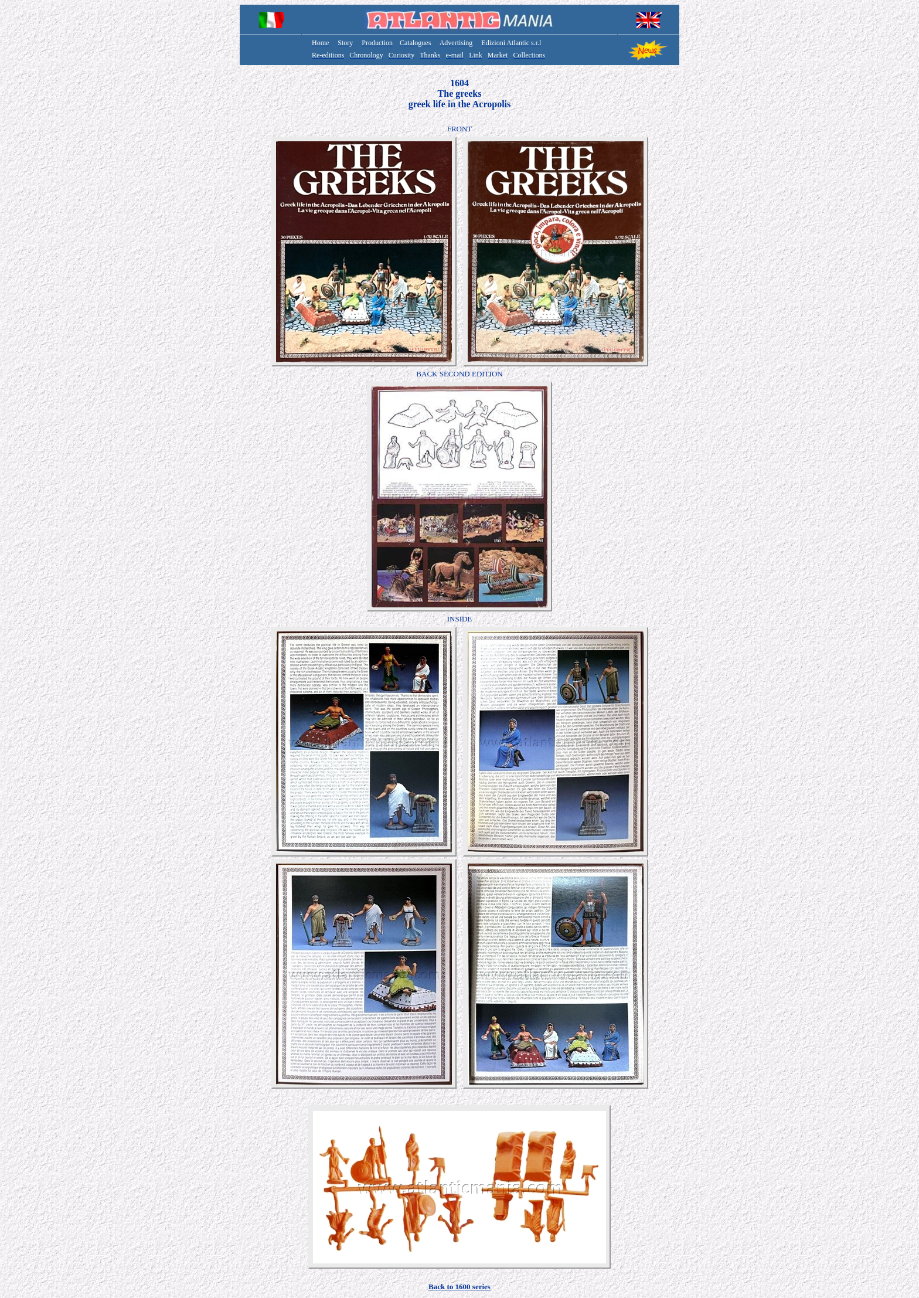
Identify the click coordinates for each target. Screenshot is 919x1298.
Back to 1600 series (459, 1286)
